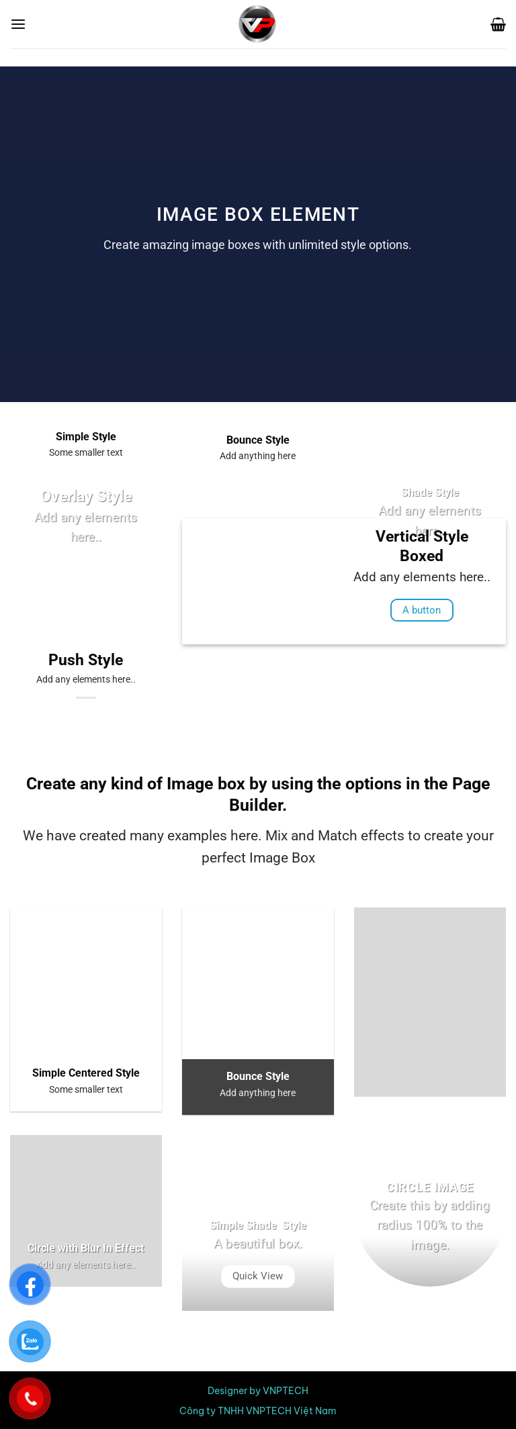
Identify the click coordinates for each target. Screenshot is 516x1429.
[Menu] (18, 24)
